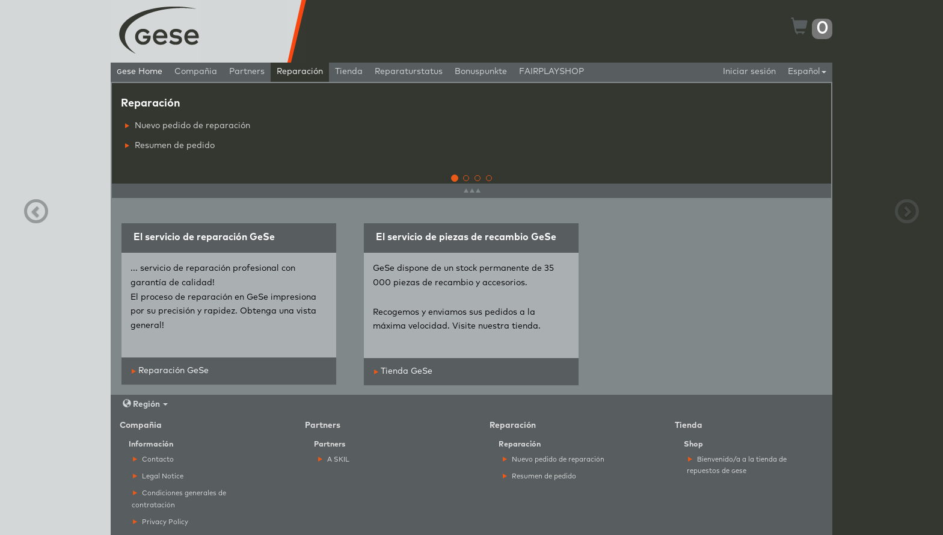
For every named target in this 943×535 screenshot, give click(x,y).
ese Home (139, 71)
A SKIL (333, 459)
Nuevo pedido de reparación (187, 126)
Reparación (300, 71)
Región (145, 404)
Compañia (195, 71)
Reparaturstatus (409, 71)
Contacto (153, 459)
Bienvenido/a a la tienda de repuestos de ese (737, 465)
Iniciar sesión (749, 71)
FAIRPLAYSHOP (551, 71)
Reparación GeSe (170, 370)
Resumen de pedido (170, 145)
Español (807, 71)
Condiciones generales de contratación (179, 499)
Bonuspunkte (481, 71)
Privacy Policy (160, 522)
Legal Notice (158, 476)
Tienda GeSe (403, 371)
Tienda (349, 71)
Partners (247, 71)
